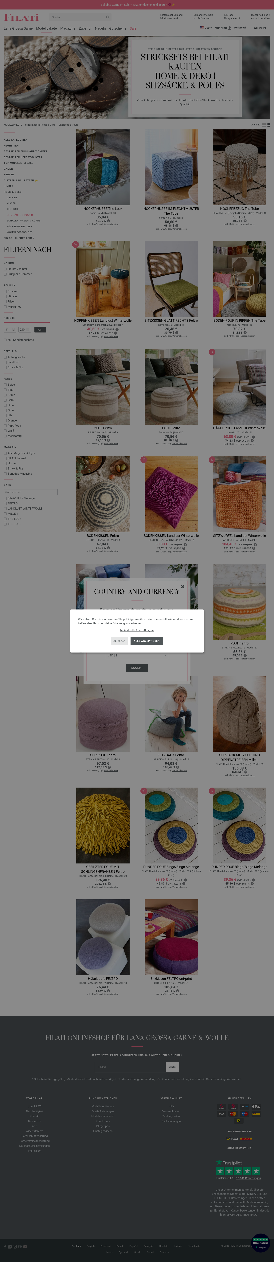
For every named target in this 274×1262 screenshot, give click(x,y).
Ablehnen (119, 640)
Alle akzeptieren (147, 640)
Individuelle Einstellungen (137, 630)
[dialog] (137, 631)
